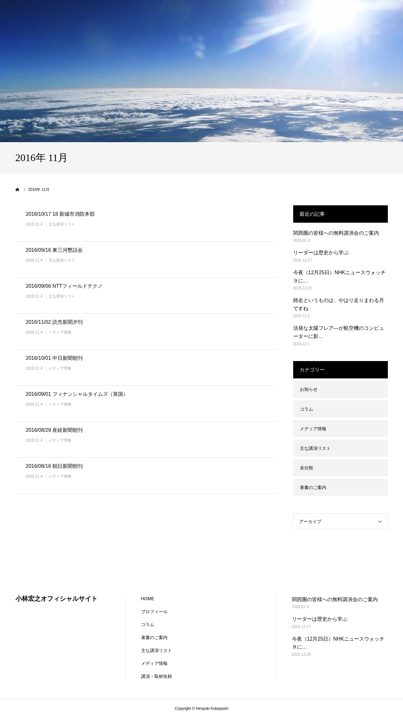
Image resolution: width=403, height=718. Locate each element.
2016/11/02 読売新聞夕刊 (54, 322)
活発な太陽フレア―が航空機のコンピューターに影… (338, 332)
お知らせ (308, 389)
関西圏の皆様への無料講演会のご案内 (336, 233)
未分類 (306, 467)
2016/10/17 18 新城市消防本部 (60, 214)
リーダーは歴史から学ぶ (321, 252)
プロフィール (154, 611)
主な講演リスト (62, 224)
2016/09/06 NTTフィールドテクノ (64, 286)
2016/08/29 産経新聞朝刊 (54, 430)
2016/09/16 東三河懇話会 (54, 250)
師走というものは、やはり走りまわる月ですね (338, 304)
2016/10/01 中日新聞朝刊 (54, 358)
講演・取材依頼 (156, 676)
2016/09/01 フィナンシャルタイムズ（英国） (77, 394)
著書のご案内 (313, 487)
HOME (147, 598)
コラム (306, 409)
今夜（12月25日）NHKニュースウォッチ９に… (339, 276)
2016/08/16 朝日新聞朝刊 (54, 466)
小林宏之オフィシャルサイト (56, 598)
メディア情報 (60, 332)
